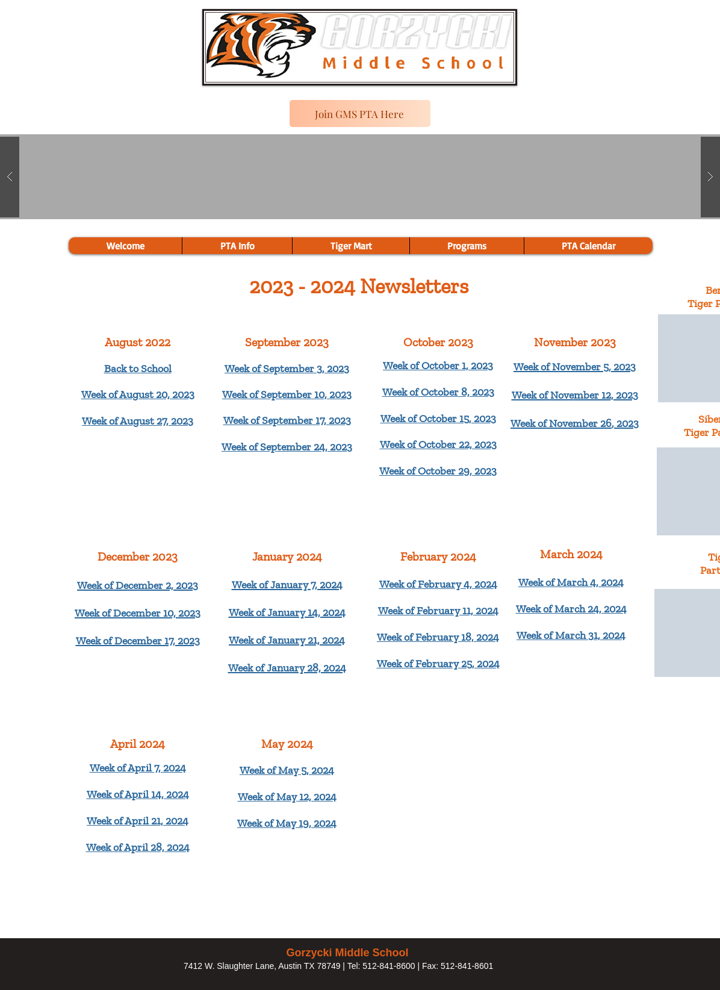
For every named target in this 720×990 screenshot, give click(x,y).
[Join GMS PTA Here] (360, 113)
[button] (466, 245)
